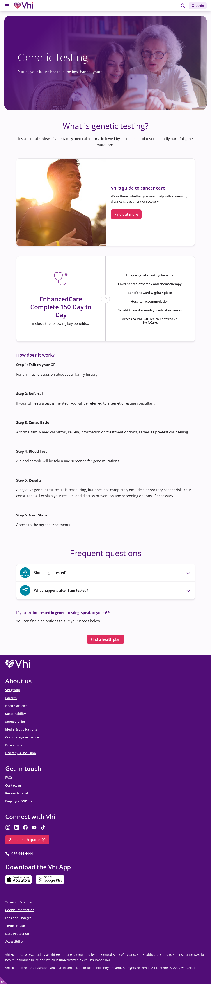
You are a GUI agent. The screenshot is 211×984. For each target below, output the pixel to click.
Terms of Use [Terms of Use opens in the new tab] (15, 926)
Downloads (13, 745)
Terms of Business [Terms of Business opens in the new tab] (18, 902)
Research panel (16, 793)
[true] (4, 980)
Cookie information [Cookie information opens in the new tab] (19, 910)
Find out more (126, 214)
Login (200, 5)
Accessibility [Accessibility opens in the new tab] (14, 941)
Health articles (16, 706)
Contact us (13, 785)
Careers (11, 698)
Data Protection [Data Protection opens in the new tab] (17, 934)
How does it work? (35, 355)
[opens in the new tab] (17, 664)
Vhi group (12, 690)
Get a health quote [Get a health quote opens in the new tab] (24, 839)
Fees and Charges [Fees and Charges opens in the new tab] (18, 918)
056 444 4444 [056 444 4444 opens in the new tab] (22, 853)
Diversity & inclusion (20, 753)
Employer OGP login (20, 801)
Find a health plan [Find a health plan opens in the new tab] (105, 639)
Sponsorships (15, 721)
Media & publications (21, 729)
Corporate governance (22, 737)
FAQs (9, 777)
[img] (183, 5)
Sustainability (15, 714)
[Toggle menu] (7, 6)
